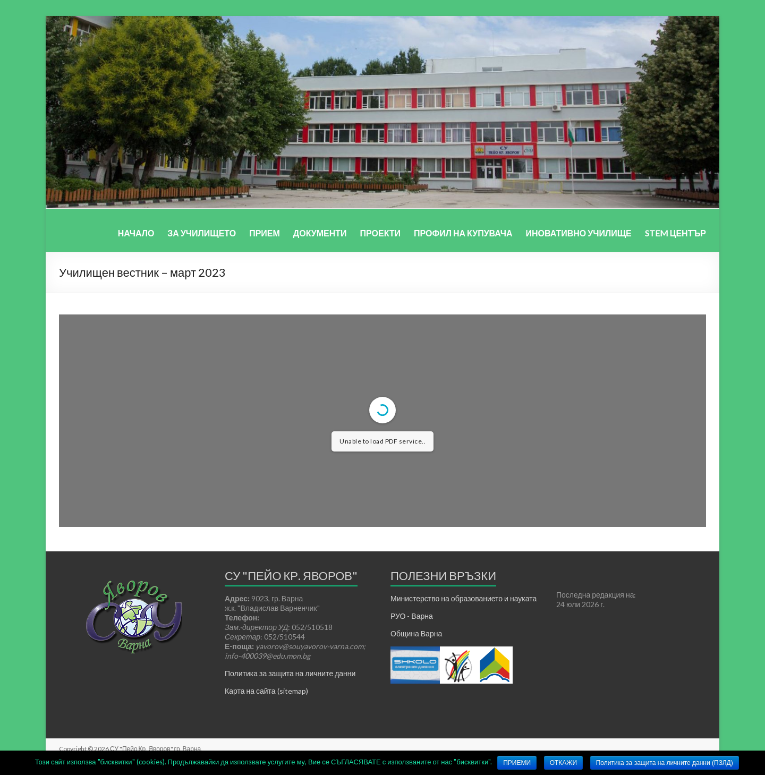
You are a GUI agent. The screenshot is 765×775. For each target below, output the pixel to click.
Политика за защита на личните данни (290, 673)
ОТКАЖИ (563, 763)
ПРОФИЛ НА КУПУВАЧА (463, 233)
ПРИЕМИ (517, 763)
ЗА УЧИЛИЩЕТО (201, 233)
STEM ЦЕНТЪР (675, 233)
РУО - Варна (411, 615)
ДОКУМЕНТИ (320, 233)
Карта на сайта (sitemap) (266, 690)
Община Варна (416, 633)
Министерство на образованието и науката (463, 598)
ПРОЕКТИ (380, 233)
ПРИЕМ (264, 233)
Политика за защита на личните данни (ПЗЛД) (664, 763)
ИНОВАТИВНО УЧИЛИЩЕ (578, 233)
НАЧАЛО (136, 233)
